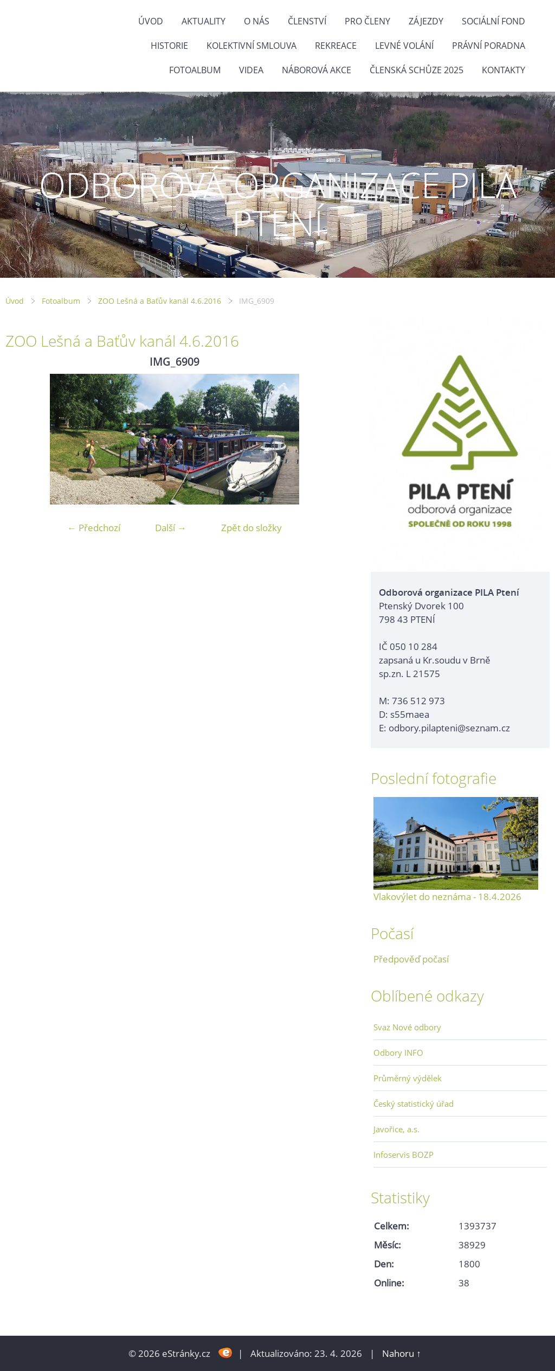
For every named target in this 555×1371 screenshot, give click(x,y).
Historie (169, 46)
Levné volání (404, 46)
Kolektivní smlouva (251, 46)
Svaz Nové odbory (407, 1027)
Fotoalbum (195, 70)
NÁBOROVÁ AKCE (316, 70)
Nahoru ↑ (401, 1353)
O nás (256, 21)
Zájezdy (426, 21)
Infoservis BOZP (403, 1154)
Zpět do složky (251, 527)
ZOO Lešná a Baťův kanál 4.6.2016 (159, 301)
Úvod (150, 21)
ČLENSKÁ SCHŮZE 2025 (416, 70)
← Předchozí (93, 527)
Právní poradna (488, 46)
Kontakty (503, 70)
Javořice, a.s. (396, 1129)
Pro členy (367, 21)
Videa (251, 70)
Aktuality (203, 21)
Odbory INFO (398, 1052)
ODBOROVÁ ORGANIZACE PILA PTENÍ (278, 203)
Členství (307, 21)
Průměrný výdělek (407, 1078)
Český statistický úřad (413, 1103)
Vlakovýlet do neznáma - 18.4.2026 (447, 896)
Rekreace (336, 46)
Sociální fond (493, 21)
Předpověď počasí (411, 959)
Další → (170, 527)
